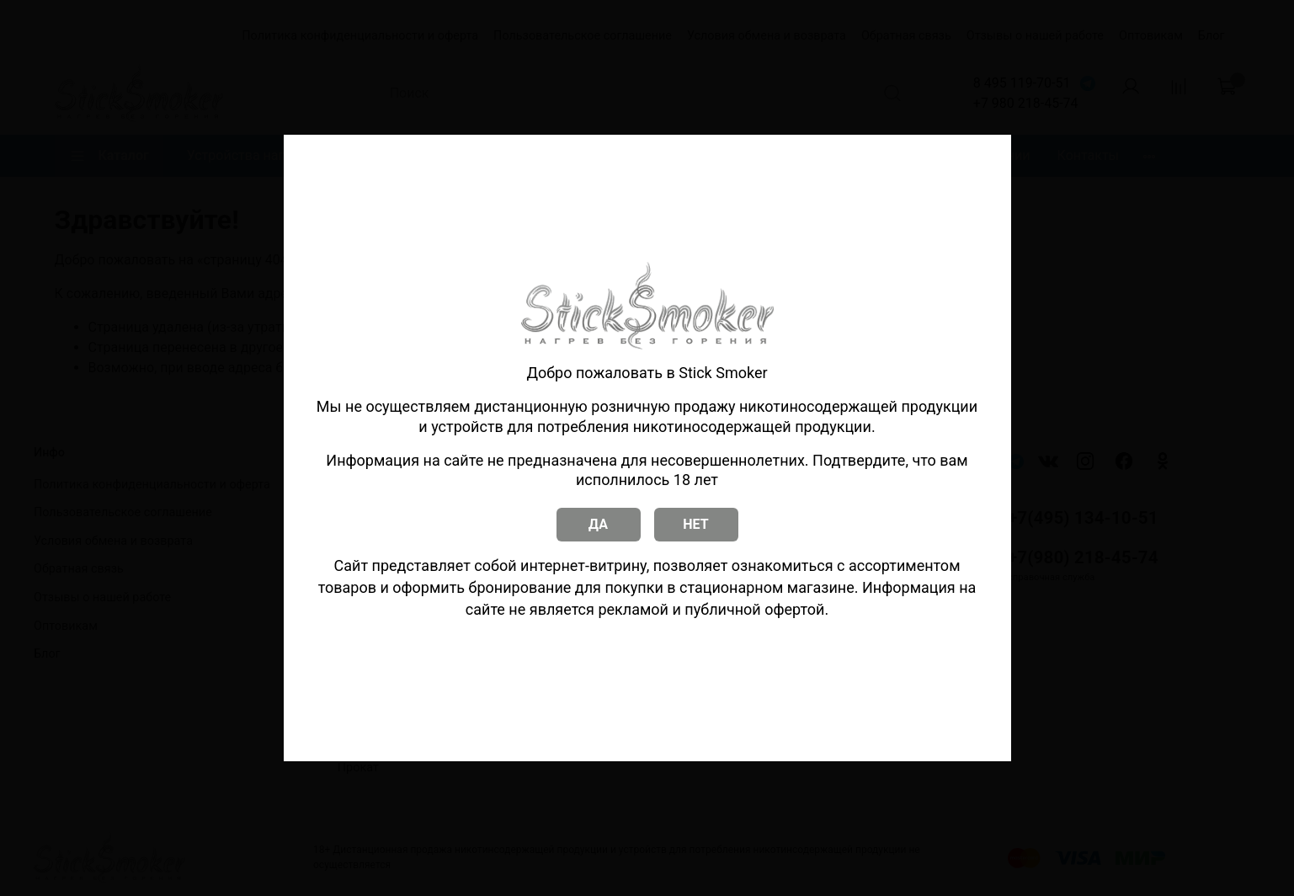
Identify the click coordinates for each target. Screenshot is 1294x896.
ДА (598, 524)
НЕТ (695, 524)
